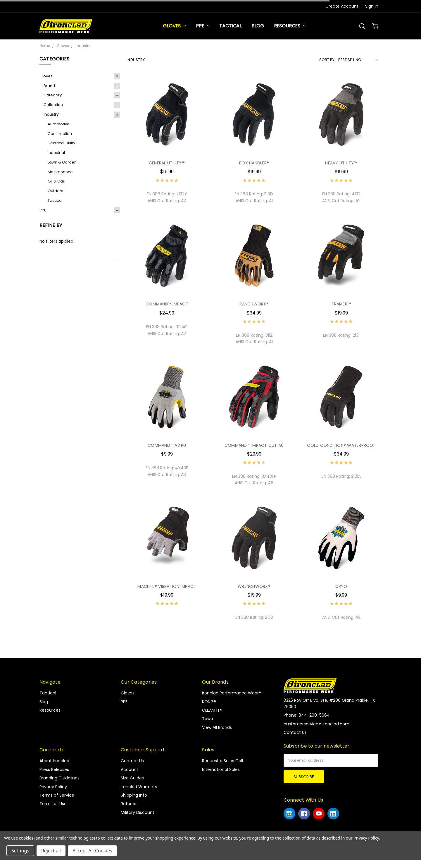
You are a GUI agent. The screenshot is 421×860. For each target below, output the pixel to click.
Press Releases (54, 769)
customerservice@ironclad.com (316, 724)
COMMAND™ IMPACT (167, 304)
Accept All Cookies (92, 850)
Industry (51, 114)
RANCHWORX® (254, 304)
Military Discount (137, 812)
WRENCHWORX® (254, 586)
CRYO (341, 586)
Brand (49, 85)
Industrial (56, 152)
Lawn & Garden (62, 162)
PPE (202, 25)
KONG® (209, 702)
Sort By (326, 59)
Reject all (51, 850)
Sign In (371, 6)
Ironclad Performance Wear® (231, 693)
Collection (53, 104)
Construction (60, 133)
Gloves (174, 25)
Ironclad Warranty (139, 787)
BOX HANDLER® (254, 163)
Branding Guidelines (59, 778)
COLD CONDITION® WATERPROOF (341, 445)
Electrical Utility (61, 143)
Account (129, 769)
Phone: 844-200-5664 (307, 715)
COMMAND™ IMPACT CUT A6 (254, 445)
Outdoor (56, 191)
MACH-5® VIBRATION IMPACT (166, 586)
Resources (290, 25)
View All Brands (217, 727)
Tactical (230, 25)
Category (53, 95)
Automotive (59, 124)
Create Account (341, 6)
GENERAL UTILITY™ (167, 163)
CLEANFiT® (212, 710)
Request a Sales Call (222, 761)
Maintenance (60, 172)
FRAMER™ (341, 304)
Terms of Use (53, 804)
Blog (257, 25)
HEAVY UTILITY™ (341, 163)
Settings (20, 850)
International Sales (221, 769)
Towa (207, 719)
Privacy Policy (53, 787)
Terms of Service (56, 795)
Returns (128, 804)
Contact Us (132, 761)
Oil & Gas (56, 181)
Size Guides (132, 778)
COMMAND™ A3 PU (167, 445)
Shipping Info (134, 795)
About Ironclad (54, 761)
